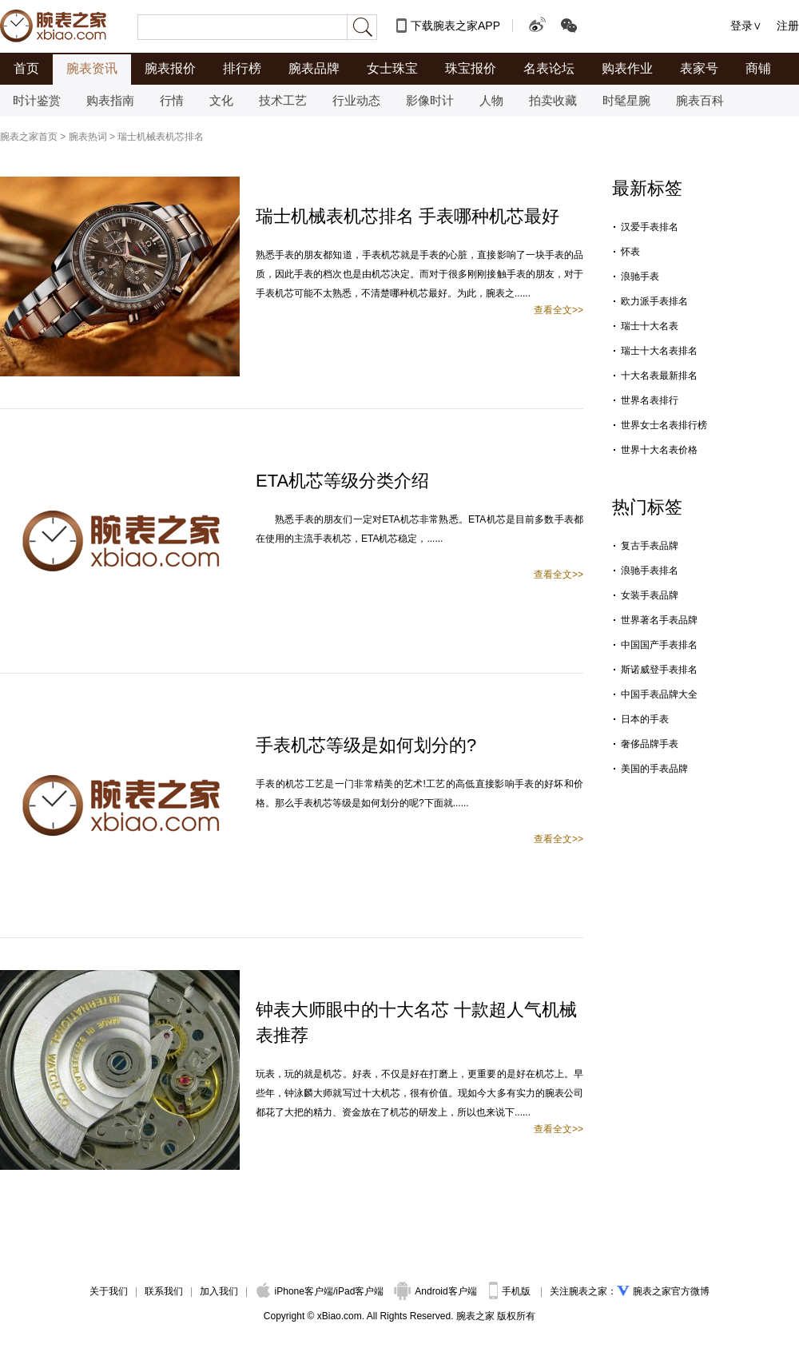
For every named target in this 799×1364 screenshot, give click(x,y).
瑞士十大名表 (649, 326)
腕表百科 (700, 100)
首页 (26, 68)
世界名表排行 (649, 400)
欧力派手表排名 (654, 301)
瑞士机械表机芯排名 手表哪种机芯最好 (407, 216)
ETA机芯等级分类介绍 (342, 481)
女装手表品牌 (649, 595)
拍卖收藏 (553, 100)
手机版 (511, 1291)
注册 (788, 25)
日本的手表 (645, 719)
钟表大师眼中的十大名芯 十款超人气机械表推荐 (416, 1022)
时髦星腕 (626, 100)
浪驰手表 (640, 276)
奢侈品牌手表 (649, 744)
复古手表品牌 (649, 545)
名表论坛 (548, 68)
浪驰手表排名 (649, 570)
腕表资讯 (91, 68)
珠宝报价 (470, 68)
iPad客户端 (360, 1291)
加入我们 (219, 1291)
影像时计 (430, 100)
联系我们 (164, 1291)
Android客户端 (436, 1291)
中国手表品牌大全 (659, 694)
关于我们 (108, 1291)
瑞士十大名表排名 (659, 350)
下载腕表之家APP (455, 25)
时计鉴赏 (37, 100)
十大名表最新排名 (659, 375)
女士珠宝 (392, 68)
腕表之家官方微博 (671, 1291)
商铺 (758, 68)
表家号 (699, 68)
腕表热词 (88, 136)
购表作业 (627, 68)
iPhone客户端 (294, 1291)
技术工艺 (283, 100)
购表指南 (110, 100)
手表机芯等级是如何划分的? (366, 745)
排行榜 (242, 68)
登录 (741, 25)
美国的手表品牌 (654, 768)
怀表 (630, 251)
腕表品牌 (314, 68)
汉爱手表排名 (649, 227)
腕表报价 (170, 68)
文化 (221, 100)
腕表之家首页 (29, 136)
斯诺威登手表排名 (659, 669)
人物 (491, 100)
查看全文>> (558, 310)
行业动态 (356, 100)
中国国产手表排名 (659, 644)
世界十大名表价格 (659, 449)
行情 (172, 100)
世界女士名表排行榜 (664, 425)
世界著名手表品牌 (659, 620)
